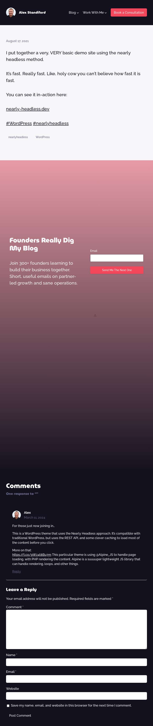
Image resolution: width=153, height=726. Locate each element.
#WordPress (19, 123)
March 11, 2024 (34, 517)
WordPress (43, 137)
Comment (15, 607)
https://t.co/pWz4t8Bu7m (31, 555)
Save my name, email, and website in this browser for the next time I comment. (71, 705)
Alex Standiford (32, 12)
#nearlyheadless (51, 123)
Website (12, 689)
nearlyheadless (18, 137)
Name (11, 655)
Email (93, 250)
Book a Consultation (129, 12)
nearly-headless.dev (27, 108)
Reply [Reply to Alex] (16, 571)
